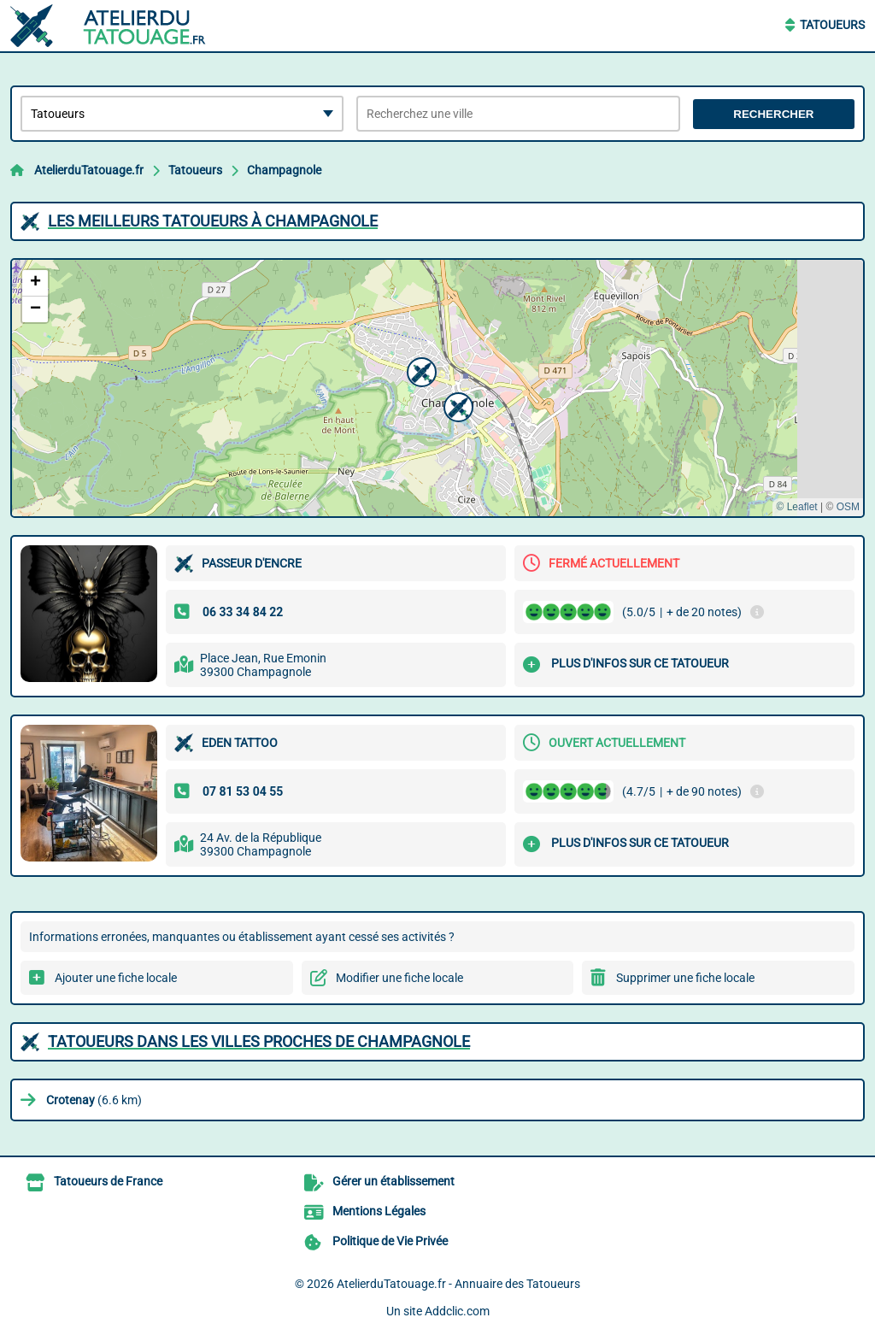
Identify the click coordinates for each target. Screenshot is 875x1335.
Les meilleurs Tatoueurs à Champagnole (213, 221)
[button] (419, 370)
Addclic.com (457, 1311)
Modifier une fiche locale (399, 978)
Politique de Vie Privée (390, 1241)
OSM (848, 507)
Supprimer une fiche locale (685, 978)
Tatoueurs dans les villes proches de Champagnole (259, 1041)
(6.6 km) (94, 1100)
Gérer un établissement (393, 1181)
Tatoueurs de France (108, 1181)
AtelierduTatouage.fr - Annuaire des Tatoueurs (458, 1284)
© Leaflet (796, 507)
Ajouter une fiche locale (116, 978)
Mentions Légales (379, 1211)
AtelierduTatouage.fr (89, 170)
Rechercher (773, 114)
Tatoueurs (832, 25)
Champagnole (284, 170)
